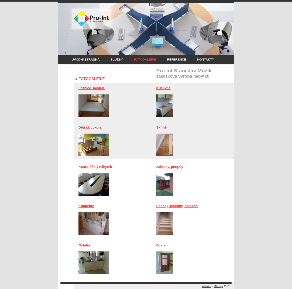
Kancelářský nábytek (95, 167)
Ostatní (84, 245)
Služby (117, 59)
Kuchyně (163, 88)
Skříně (161, 127)
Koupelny (86, 206)
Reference (176, 59)
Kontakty (205, 59)
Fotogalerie (145, 59)
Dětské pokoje (89, 127)
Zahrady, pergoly (169, 167)
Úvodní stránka (86, 59)
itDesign (218, 286)
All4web (206, 286)
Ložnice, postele (91, 88)
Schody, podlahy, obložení (177, 206)
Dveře (161, 245)
